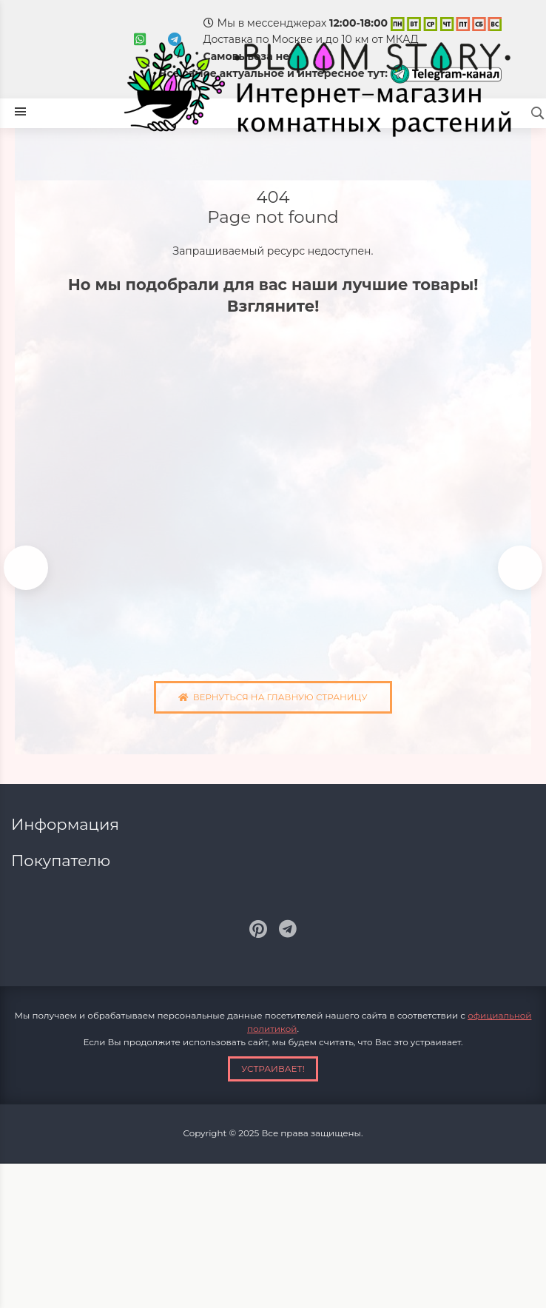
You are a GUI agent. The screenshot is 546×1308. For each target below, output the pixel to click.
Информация (67, 824)
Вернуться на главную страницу (272, 696)
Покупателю (63, 860)
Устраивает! (273, 1068)
